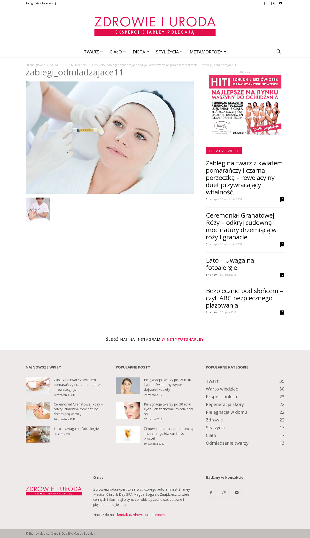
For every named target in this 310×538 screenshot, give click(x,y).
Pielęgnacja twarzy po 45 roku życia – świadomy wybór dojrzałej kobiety (167, 384)
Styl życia (169, 52)
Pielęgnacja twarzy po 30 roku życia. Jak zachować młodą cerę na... (169, 409)
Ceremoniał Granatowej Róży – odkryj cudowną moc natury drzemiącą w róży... (78, 409)
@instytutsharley (183, 339)
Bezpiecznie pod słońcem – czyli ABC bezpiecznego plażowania (244, 298)
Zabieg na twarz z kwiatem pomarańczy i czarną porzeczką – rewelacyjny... (78, 384)
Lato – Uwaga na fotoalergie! (230, 264)
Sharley (211, 199)
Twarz (93, 52)
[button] (278, 52)
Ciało (118, 52)
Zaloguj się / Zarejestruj (41, 3)
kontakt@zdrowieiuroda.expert (141, 514)
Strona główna (35, 65)
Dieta (141, 52)
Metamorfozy (208, 52)
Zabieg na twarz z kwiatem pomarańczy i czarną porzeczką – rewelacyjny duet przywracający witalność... (244, 177)
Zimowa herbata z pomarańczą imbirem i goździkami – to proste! (168, 433)
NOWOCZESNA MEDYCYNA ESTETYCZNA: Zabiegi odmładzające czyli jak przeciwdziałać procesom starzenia (124, 65)
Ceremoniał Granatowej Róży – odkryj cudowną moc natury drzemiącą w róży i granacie (241, 226)
